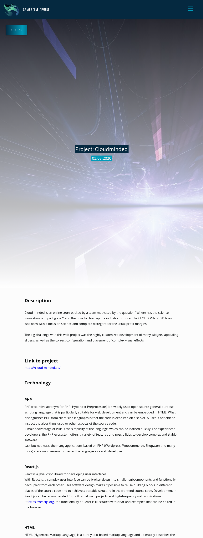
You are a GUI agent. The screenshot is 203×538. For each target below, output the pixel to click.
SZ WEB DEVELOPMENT (26, 9)
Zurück (17, 30)
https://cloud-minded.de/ (43, 368)
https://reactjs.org (41, 502)
